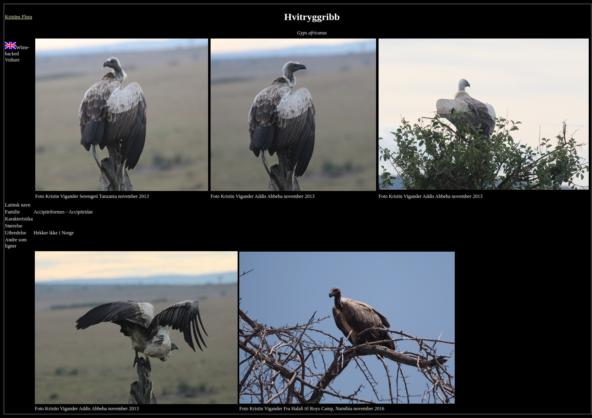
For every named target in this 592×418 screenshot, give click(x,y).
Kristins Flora (18, 17)
